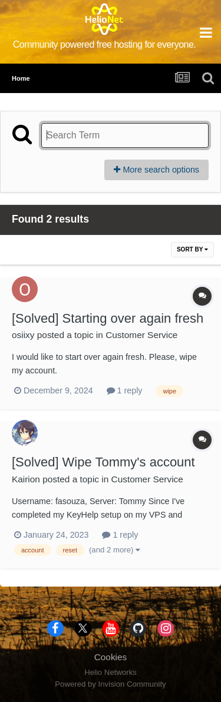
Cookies (110, 657)
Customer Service (141, 335)
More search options (156, 169)
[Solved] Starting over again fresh (107, 318)
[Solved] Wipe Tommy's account (103, 462)
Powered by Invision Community (110, 684)
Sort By (192, 249)
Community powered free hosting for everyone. (104, 44)
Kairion (26, 479)
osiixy (23, 335)
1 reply (125, 390)
